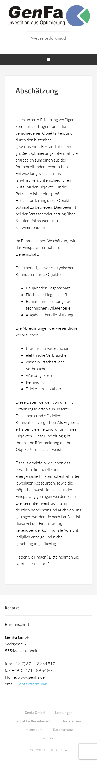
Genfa (62, 750)
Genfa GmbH (48, 15)
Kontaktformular (31, 683)
